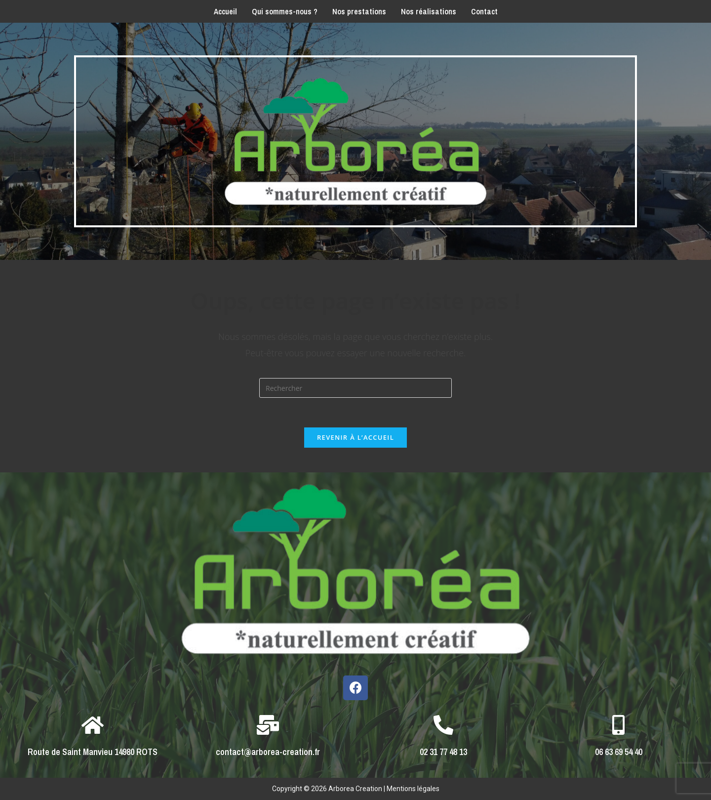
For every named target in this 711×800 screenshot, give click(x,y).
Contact (484, 11)
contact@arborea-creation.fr (268, 752)
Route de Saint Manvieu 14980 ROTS (93, 752)
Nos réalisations (428, 11)
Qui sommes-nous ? (284, 11)
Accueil (225, 11)
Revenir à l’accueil (355, 437)
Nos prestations (359, 11)
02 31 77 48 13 (443, 752)
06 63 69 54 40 (618, 752)
